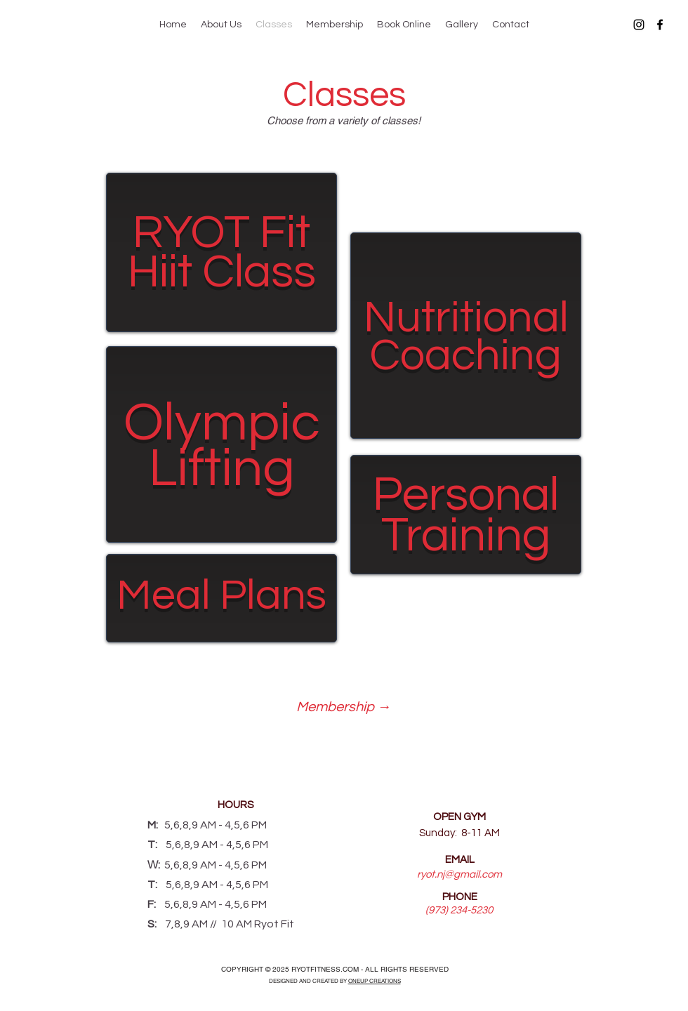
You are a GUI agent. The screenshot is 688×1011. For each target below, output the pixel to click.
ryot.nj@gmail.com (459, 874)
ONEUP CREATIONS (374, 980)
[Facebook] (660, 25)
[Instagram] (639, 25)
